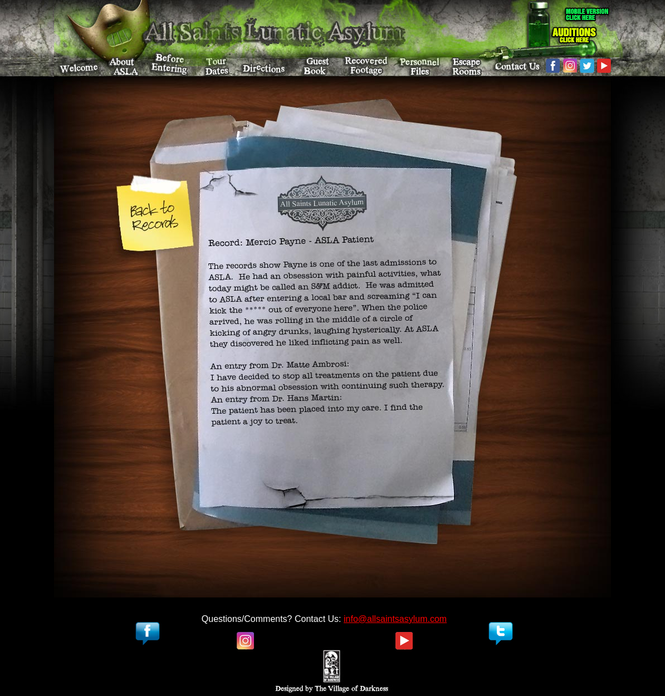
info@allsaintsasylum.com (395, 619)
